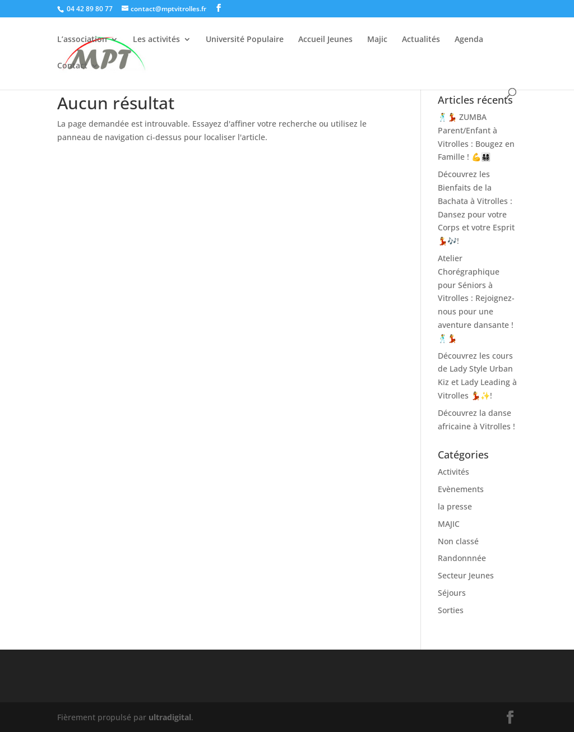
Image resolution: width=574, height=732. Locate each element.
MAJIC (449, 523)
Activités (453, 471)
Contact (72, 66)
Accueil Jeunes (325, 39)
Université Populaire (245, 39)
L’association (82, 39)
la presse (455, 506)
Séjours (452, 592)
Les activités (156, 39)
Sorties (451, 610)
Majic (377, 39)
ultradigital (170, 717)
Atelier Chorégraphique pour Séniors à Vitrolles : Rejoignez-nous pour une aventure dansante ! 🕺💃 (476, 298)
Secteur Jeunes (466, 575)
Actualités (421, 39)
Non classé (458, 541)
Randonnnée (462, 558)
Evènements (461, 489)
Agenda (469, 39)
